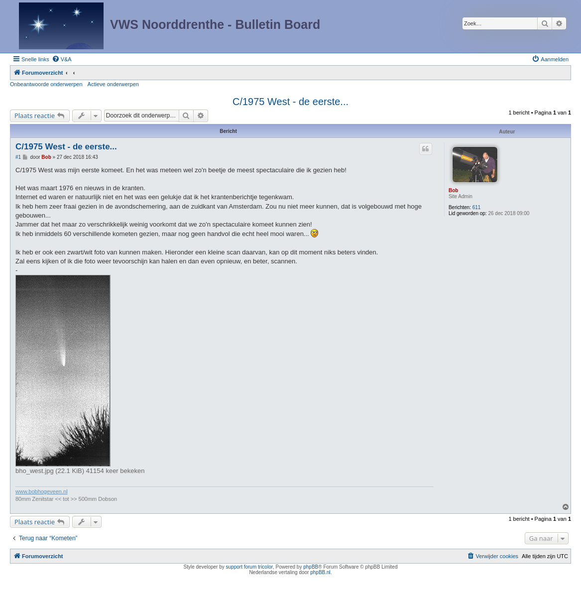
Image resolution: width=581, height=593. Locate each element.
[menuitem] (62, 59)
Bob (453, 190)
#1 (18, 157)
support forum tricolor (249, 567)
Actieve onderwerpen (113, 84)
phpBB (310, 567)
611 (476, 207)
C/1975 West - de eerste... (290, 101)
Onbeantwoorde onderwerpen (46, 84)
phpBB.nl (320, 572)
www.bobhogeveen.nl (41, 491)
